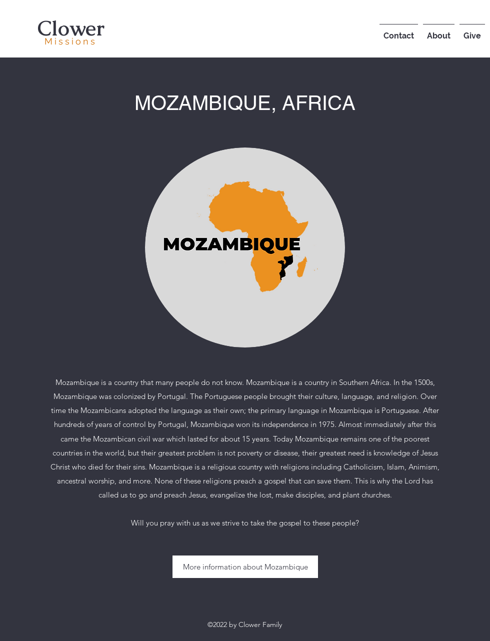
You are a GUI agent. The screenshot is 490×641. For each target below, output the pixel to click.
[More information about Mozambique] (245, 567)
